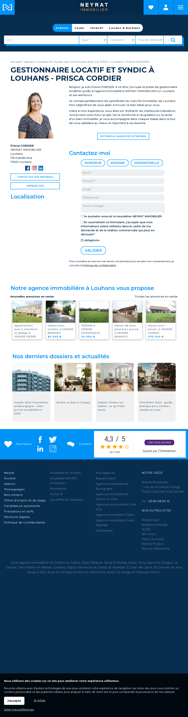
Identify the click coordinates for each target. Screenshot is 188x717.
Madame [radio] (118, 163)
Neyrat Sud (150, 520)
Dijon (85, 562)
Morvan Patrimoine (156, 548)
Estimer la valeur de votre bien (123, 136)
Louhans (59, 567)
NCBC (146, 529)
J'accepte (14, 700)
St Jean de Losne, (140, 567)
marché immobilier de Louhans (152, 101)
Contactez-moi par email (35, 177)
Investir (97, 28)
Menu (180, 7)
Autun (132, 562)
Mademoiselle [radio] (146, 163)
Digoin (71, 567)
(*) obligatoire (90, 240)
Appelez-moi (35, 185)
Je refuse (39, 700)
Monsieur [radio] (93, 163)
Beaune (97, 562)
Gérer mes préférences (19, 709)
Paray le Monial (115, 562)
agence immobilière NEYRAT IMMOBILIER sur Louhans (135, 91)
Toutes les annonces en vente (156, 296)
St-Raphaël (116, 567)
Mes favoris (17, 444)
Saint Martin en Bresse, (35, 567)
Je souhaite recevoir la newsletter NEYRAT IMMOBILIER (123, 216)
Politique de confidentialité (99, 265)
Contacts (78, 444)
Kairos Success (152, 539)
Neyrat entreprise (155, 524)
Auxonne (153, 562)
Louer (80, 28)
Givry (142, 562)
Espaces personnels (165, 7)
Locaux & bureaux (124, 28)
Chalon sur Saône (67, 562)
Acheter (62, 28)
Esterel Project (153, 544)
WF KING (149, 534)
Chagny (167, 562)
